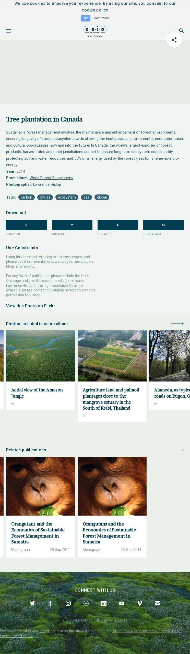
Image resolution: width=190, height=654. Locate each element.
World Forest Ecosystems (51, 178)
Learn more (100, 18)
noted (44, 631)
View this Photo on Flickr (30, 305)
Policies (121, 620)
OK (86, 18)
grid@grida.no (57, 290)
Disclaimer (104, 620)
